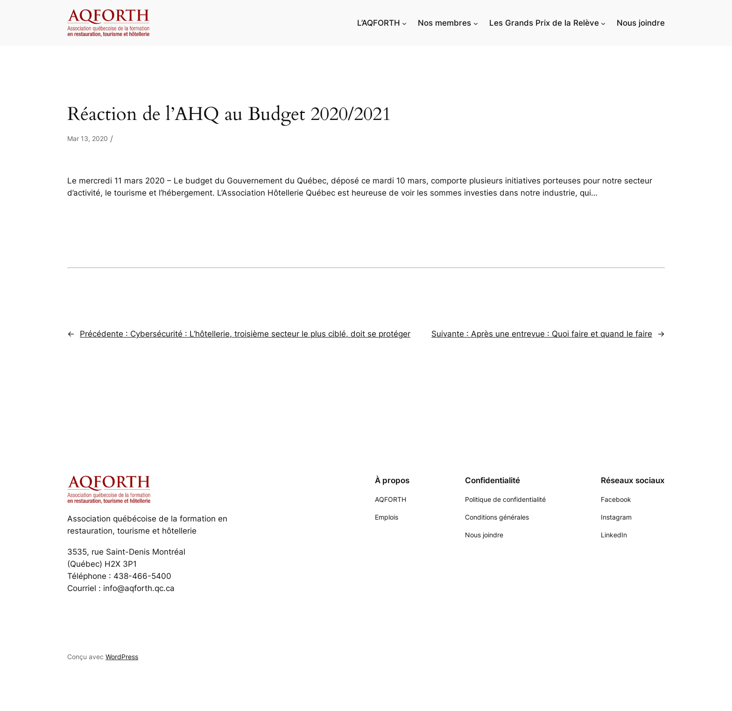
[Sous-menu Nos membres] (475, 23)
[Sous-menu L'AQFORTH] (404, 23)
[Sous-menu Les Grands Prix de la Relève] (603, 23)
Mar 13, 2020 (87, 138)
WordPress (122, 657)
